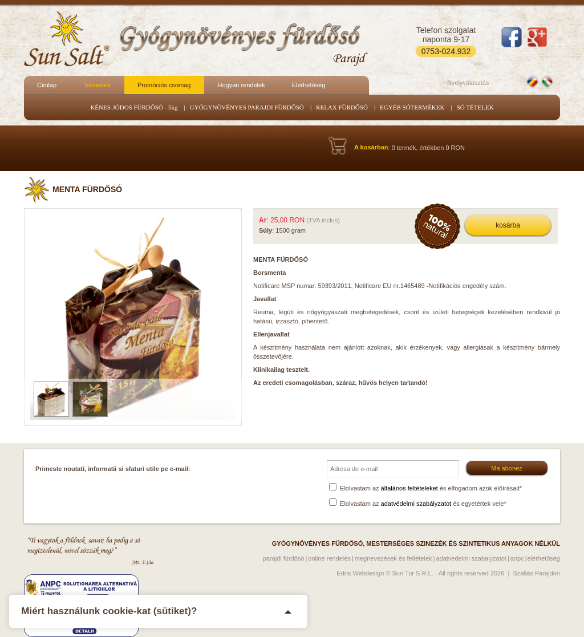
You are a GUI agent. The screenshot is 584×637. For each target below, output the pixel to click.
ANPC (517, 558)
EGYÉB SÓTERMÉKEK (412, 107)
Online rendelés (329, 558)
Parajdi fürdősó (284, 558)
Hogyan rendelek (241, 85)
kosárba (508, 225)
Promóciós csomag (164, 85)
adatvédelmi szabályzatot (416, 503)
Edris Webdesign (360, 573)
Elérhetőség (309, 85)
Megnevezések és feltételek (393, 558)
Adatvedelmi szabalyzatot (471, 558)
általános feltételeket (409, 488)
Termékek (97, 85)
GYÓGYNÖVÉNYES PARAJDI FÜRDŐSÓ (247, 107)
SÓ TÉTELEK (475, 107)
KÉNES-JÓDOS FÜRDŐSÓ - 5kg (133, 107)
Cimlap (46, 85)
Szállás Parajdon (536, 573)
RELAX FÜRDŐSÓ (342, 107)
